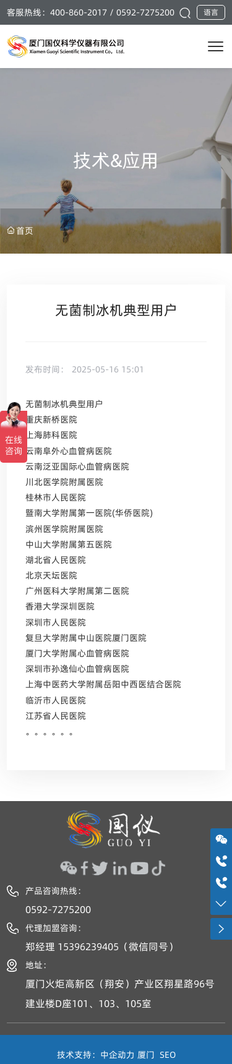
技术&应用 (116, 160)
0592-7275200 (145, 12)
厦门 (146, 1055)
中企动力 (117, 1055)
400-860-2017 (78, 12)
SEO (168, 1055)
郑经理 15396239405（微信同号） (101, 946)
